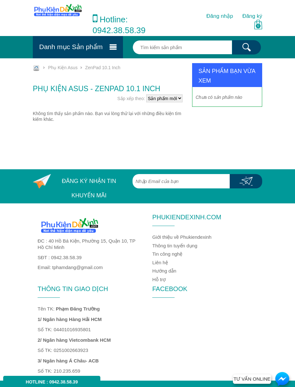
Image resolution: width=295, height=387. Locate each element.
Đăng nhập (219, 16)
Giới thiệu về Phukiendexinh (182, 237)
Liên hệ (160, 262)
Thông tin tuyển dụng (174, 245)
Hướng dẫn (164, 271)
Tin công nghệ (167, 254)
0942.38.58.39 (119, 30)
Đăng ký (252, 16)
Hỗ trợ (159, 279)
